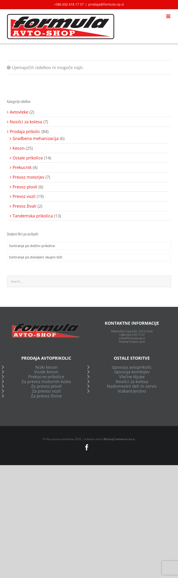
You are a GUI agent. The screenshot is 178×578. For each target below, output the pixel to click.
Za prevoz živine (46, 396)
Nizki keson (46, 367)
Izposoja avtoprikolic (132, 367)
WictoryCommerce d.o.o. (119, 439)
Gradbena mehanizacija (36, 138)
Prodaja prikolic (25, 131)
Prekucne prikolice (46, 376)
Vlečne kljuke (132, 376)
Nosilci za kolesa (26, 121)
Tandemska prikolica (33, 215)
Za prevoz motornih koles (46, 381)
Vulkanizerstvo (132, 391)
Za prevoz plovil (46, 386)
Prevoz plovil (25, 186)
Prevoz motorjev (28, 177)
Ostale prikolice (28, 158)
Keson (19, 148)
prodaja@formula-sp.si (106, 4)
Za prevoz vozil (46, 391)
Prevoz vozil (24, 196)
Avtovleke (19, 112)
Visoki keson (46, 371)
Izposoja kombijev (131, 371)
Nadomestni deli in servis (132, 386)
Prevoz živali (24, 206)
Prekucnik (22, 167)
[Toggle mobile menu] (168, 16)
